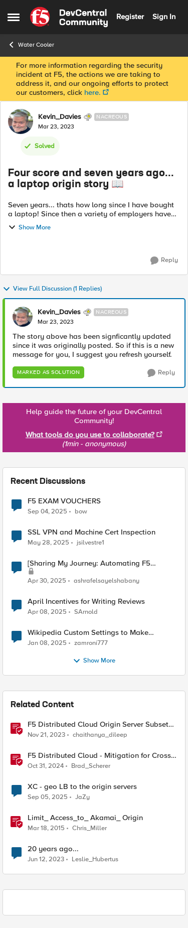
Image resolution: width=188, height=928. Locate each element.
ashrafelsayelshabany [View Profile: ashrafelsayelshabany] (106, 581)
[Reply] (164, 260)
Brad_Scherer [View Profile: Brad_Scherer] (90, 766)
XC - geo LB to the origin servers (82, 786)
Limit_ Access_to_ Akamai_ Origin (85, 818)
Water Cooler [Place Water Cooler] (31, 45)
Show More (29, 227)
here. (92, 92)
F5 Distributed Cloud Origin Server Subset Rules (98, 724)
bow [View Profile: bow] (81, 511)
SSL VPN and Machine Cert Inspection (91, 532)
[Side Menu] (14, 17)
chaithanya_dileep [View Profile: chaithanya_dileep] (100, 735)
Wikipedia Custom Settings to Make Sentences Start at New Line (88, 632)
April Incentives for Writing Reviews (86, 601)
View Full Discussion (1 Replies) (52, 289)
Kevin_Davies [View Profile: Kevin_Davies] (59, 117)
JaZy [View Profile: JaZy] (82, 797)
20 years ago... (53, 849)
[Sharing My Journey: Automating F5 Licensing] (89, 563)
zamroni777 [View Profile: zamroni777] (91, 643)
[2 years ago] (48, 543)
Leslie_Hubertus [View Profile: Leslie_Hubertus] (95, 859)
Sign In (163, 16)
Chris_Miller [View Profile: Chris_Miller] (89, 828)
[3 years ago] (46, 735)
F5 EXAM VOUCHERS (64, 501)
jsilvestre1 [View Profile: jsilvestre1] (90, 543)
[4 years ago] (46, 860)
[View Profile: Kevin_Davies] (20, 121)
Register (130, 16)
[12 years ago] (46, 829)
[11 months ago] (47, 511)
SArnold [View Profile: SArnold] (86, 612)
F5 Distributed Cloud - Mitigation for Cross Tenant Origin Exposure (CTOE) (99, 755)
